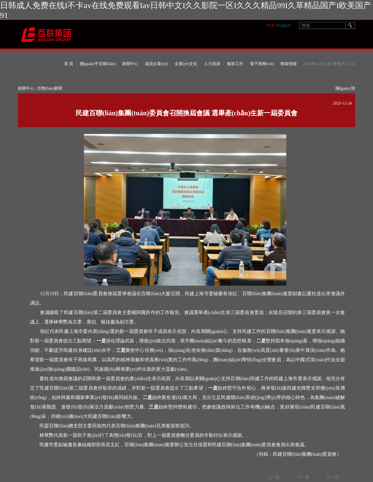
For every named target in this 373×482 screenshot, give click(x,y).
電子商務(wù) (262, 63)
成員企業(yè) (156, 63)
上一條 (273, 477)
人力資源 (212, 63)
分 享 (332, 477)
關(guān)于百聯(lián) (97, 63)
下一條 (303, 477)
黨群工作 (235, 63)
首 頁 (68, 63)
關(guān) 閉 (345, 88)
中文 (271, 25)
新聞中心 (130, 63)
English (284, 25)
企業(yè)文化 (186, 63)
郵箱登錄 (289, 63)
